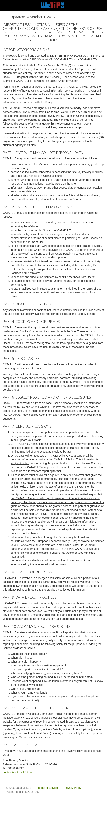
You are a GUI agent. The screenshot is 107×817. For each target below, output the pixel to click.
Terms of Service (48, 787)
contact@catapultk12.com (18, 772)
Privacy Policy (72, 787)
